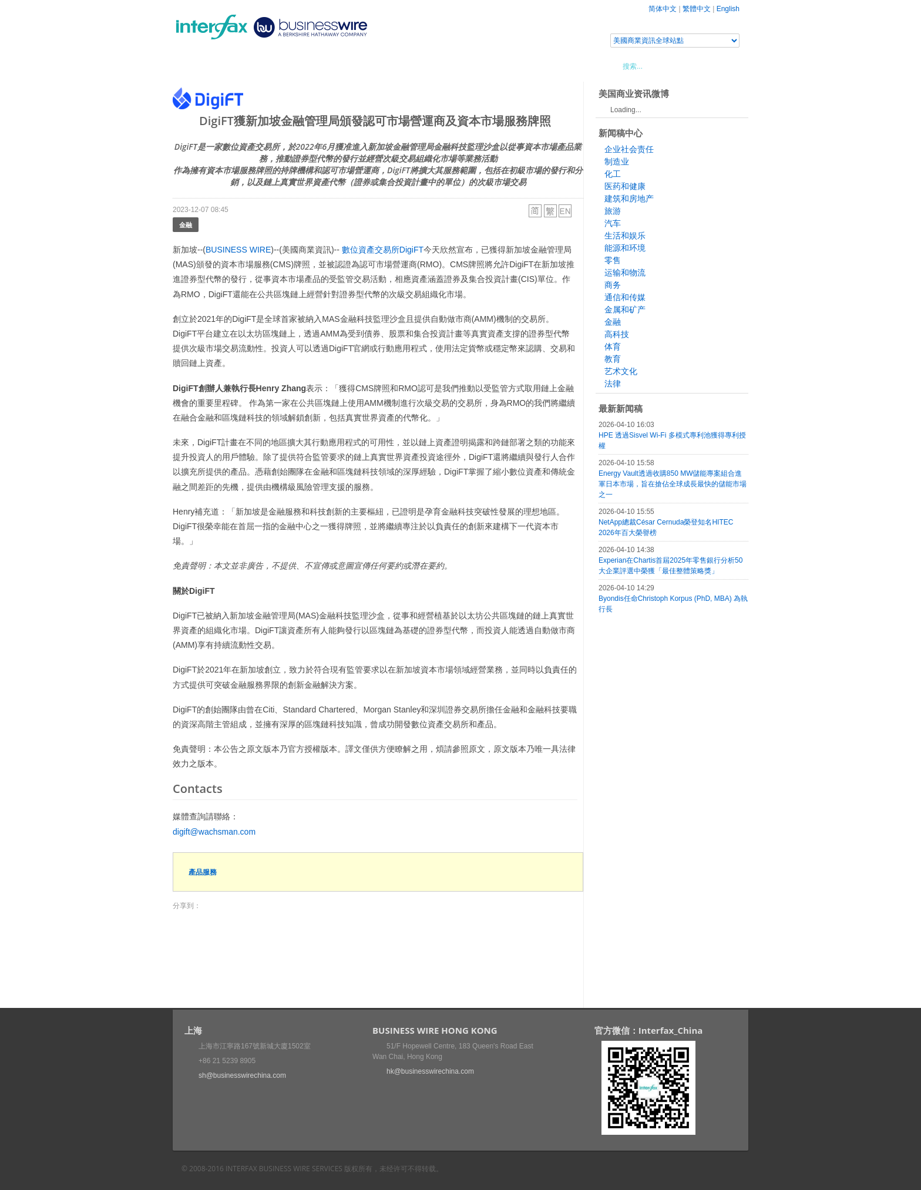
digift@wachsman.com (214, 831)
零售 (612, 260)
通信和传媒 (625, 297)
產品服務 (203, 872)
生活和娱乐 (625, 235)
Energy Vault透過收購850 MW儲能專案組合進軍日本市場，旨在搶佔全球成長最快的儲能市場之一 (673, 484)
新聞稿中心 (240, 65)
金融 (185, 224)
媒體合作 (340, 65)
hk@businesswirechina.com (430, 1071)
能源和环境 (625, 248)
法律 (612, 383)
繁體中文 (697, 9)
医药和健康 (625, 186)
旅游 (612, 211)
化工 (612, 174)
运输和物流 (625, 272)
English (728, 9)
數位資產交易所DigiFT (382, 249)
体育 (612, 346)
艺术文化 (620, 371)
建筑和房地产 (629, 198)
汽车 (612, 223)
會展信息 (292, 65)
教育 (612, 359)
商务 (612, 285)
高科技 (616, 334)
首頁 (195, 65)
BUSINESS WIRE (238, 249)
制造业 (616, 161)
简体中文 (662, 9)
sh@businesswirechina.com (242, 1075)
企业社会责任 (629, 149)
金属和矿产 (625, 309)
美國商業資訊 (396, 65)
